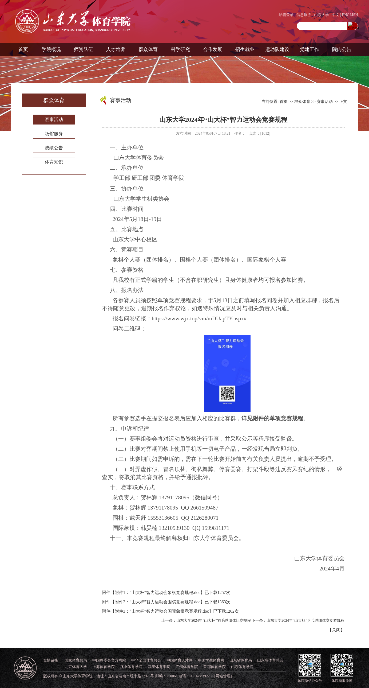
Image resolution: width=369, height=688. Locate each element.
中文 (335, 15)
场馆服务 (54, 133)
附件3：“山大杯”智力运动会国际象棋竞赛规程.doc (162, 611)
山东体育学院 (242, 667)
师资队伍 (83, 49)
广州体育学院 (187, 667)
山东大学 (321, 15)
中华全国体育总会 (146, 660)
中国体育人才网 (179, 660)
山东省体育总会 (270, 660)
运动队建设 (277, 49)
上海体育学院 (103, 667)
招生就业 (245, 49)
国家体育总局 (76, 660)
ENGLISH (350, 15)
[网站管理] (223, 676)
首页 (23, 49)
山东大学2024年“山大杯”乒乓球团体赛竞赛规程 (305, 621)
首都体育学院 (214, 667)
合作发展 (212, 49)
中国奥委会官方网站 (109, 660)
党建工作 (309, 49)
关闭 (336, 630)
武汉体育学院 (159, 667)
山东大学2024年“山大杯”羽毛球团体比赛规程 (213, 621)
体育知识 (54, 162)
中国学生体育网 (211, 660)
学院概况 (51, 49)
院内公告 (341, 49)
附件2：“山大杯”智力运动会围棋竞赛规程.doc (157, 602)
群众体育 (148, 49)
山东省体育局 (240, 660)
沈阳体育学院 (131, 667)
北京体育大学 (76, 667)
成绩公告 (54, 147)
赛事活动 (54, 119)
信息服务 (303, 15)
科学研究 (180, 49)
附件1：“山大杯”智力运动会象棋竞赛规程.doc (157, 592)
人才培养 (115, 49)
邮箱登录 (286, 15)
